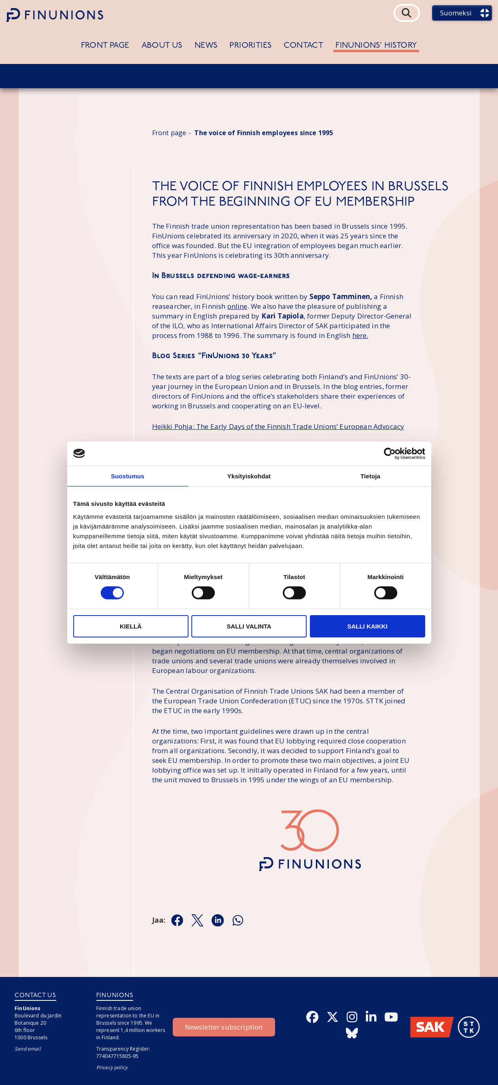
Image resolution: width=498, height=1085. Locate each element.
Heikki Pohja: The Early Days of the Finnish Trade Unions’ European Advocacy (278, 426)
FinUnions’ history (376, 46)
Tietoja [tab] (370, 475)
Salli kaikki (367, 626)
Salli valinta (249, 626)
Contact (303, 46)
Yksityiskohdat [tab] (249, 475)
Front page (105, 46)
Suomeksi (456, 12)
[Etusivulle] (54, 15)
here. (360, 335)
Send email (27, 1048)
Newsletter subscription (224, 1027)
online (237, 306)
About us (162, 46)
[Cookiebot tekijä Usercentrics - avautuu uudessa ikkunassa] (389, 453)
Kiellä (131, 626)
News (206, 46)
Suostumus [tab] (127, 475)
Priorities (250, 46)
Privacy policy (111, 1067)
